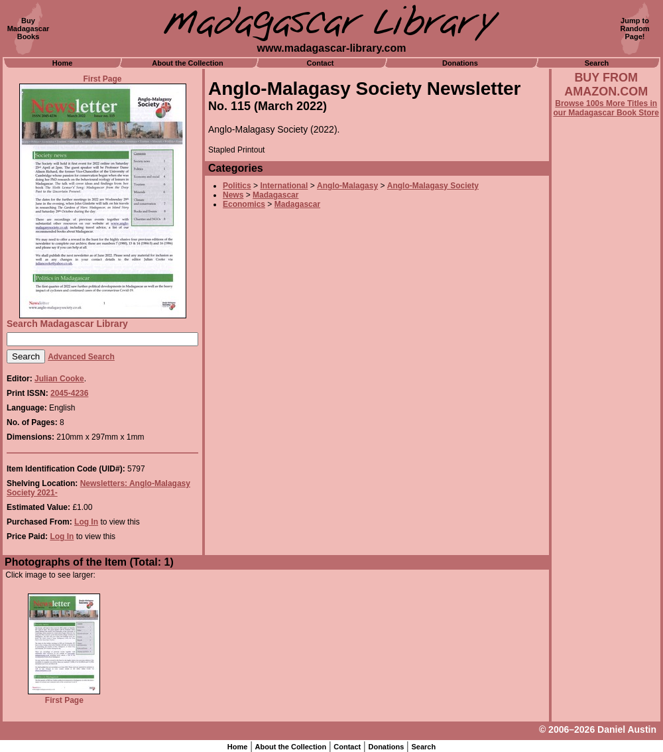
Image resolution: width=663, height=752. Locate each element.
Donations (460, 63)
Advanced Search (81, 356)
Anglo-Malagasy (347, 185)
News (233, 195)
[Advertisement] (606, 475)
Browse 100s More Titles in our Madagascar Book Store (606, 108)
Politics (237, 185)
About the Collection (187, 63)
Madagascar (275, 195)
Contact (320, 63)
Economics (244, 204)
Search (597, 63)
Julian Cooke (59, 378)
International (284, 185)
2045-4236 (69, 393)
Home (62, 63)
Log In (86, 522)
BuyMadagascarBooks (28, 28)
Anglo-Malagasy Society (433, 185)
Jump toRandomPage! (635, 28)
